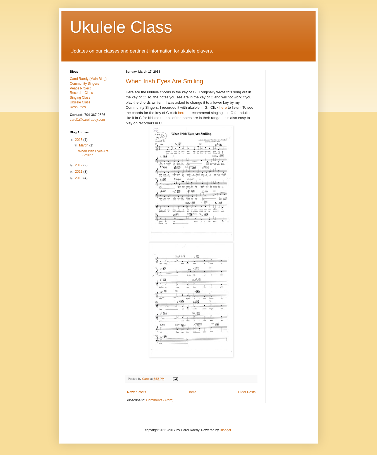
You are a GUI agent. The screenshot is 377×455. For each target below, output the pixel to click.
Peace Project (80, 88)
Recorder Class (81, 93)
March (84, 145)
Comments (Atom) (159, 400)
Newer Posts (136, 392)
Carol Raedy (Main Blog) (88, 79)
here (223, 107)
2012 (79, 165)
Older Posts (247, 392)
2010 (79, 178)
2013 (79, 140)
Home (192, 392)
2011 (79, 172)
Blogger (225, 430)
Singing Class (80, 97)
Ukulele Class (121, 27)
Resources (78, 107)
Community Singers (84, 84)
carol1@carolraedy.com (87, 120)
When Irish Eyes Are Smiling (164, 81)
